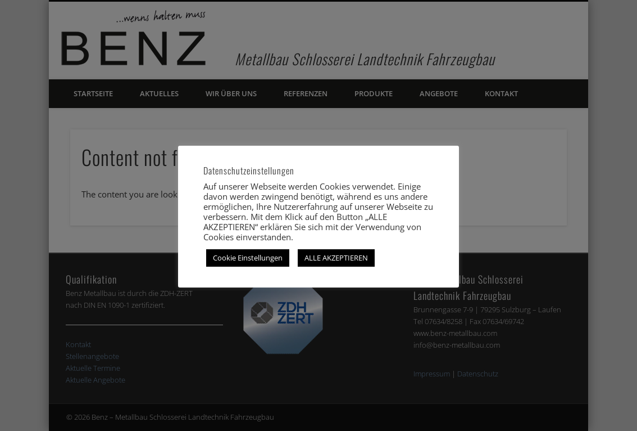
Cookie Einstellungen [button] (248, 258)
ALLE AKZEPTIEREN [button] (336, 258)
